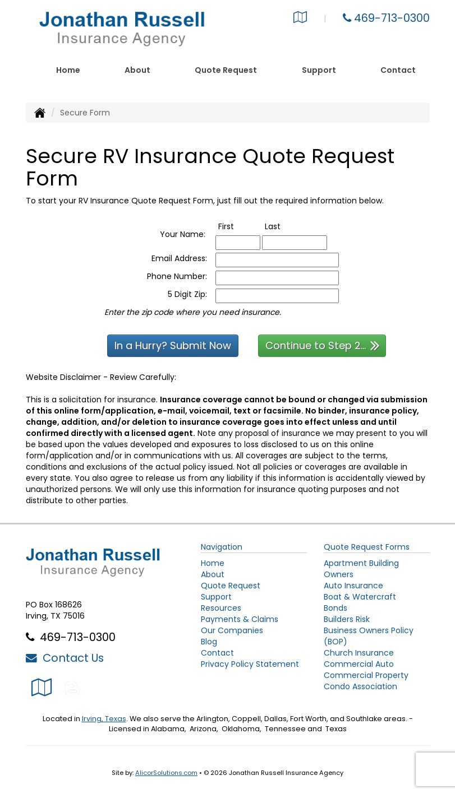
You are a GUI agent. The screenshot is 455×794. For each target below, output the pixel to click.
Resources (221, 608)
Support (216, 596)
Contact (398, 70)
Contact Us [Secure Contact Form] (65, 658)
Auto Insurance (353, 585)
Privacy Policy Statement (250, 664)
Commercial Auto (359, 664)
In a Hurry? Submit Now (172, 345)
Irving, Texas (104, 718)
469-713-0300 (392, 18)
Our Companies (232, 630)
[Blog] (72, 687)
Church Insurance (359, 652)
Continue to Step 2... (322, 345)
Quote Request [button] (226, 70)
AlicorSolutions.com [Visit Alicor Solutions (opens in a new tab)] (166, 772)
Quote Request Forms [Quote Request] (367, 546)
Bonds (335, 608)
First (237, 226)
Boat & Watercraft (360, 596)
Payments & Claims (239, 619)
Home (68, 70)
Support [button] (319, 70)
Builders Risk (347, 619)
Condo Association (360, 686)
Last (284, 226)
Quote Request (230, 585)
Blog (209, 641)
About (137, 70)
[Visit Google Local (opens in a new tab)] (300, 18)
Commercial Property (366, 675)
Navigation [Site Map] (221, 546)
